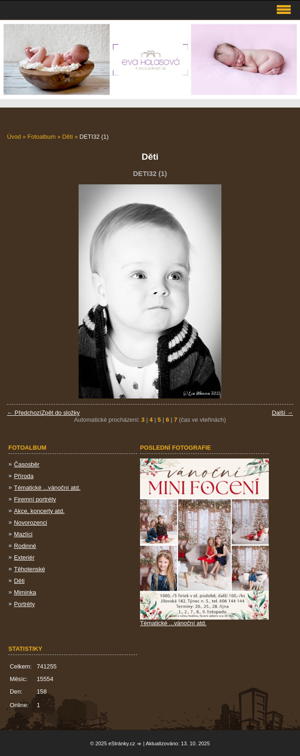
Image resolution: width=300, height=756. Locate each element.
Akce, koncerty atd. (39, 510)
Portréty (24, 604)
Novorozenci (30, 522)
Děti (67, 136)
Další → (282, 412)
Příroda (23, 475)
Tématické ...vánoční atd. (47, 487)
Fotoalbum (41, 136)
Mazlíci (23, 534)
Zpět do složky (60, 412)
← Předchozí (24, 412)
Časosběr (27, 464)
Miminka (25, 592)
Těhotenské (29, 569)
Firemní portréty (35, 499)
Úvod (14, 136)
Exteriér (24, 557)
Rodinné (25, 545)
